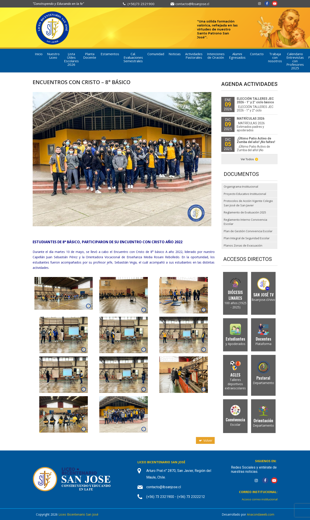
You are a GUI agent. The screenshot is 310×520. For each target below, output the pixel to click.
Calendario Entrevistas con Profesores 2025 (295, 61)
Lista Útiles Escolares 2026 (71, 59)
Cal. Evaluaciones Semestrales (133, 57)
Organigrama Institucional (241, 186)
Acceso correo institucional (260, 499)
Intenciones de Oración (216, 56)
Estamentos (110, 54)
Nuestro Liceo (53, 56)
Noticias (175, 54)
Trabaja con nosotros (275, 57)
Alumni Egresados (237, 56)
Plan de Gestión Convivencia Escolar (248, 231)
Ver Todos (249, 159)
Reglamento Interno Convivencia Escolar (245, 222)
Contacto (257, 54)
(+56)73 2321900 (141, 4)
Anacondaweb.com (260, 514)
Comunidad (155, 54)
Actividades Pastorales (194, 56)
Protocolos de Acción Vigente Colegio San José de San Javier (248, 203)
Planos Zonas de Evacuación (243, 245)
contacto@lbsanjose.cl (192, 4)
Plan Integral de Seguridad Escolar (247, 238)
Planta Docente (89, 56)
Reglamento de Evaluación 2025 (245, 212)
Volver (205, 440)
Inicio (39, 54)
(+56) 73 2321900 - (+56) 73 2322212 (175, 497)
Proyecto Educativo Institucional (245, 194)
